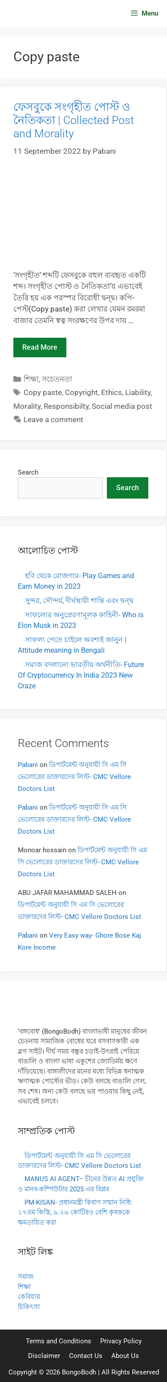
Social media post (122, 406)
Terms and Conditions (58, 1341)
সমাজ (25, 1277)
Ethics (111, 392)
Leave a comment (53, 419)
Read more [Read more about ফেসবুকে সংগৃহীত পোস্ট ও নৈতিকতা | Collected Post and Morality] (39, 347)
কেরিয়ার (29, 1297)
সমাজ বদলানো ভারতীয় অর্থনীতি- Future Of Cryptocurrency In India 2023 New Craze (81, 675)
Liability (138, 392)
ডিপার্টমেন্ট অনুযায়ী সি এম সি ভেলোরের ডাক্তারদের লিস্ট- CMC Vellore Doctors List (74, 777)
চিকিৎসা (29, 1307)
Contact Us (85, 1356)
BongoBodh (79, 1372)
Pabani (28, 765)
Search (28, 472)
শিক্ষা (31, 379)
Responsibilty (66, 406)
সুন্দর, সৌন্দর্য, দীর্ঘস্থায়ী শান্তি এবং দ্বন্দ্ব (79, 600)
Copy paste (43, 392)
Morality (27, 406)
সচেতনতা (57, 379)
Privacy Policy (121, 1341)
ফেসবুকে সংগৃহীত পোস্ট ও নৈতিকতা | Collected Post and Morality (73, 120)
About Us (125, 1356)
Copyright (81, 392)
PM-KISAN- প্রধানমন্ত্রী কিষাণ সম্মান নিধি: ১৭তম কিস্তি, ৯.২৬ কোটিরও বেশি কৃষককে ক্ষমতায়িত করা (75, 1212)
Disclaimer (44, 1356)
